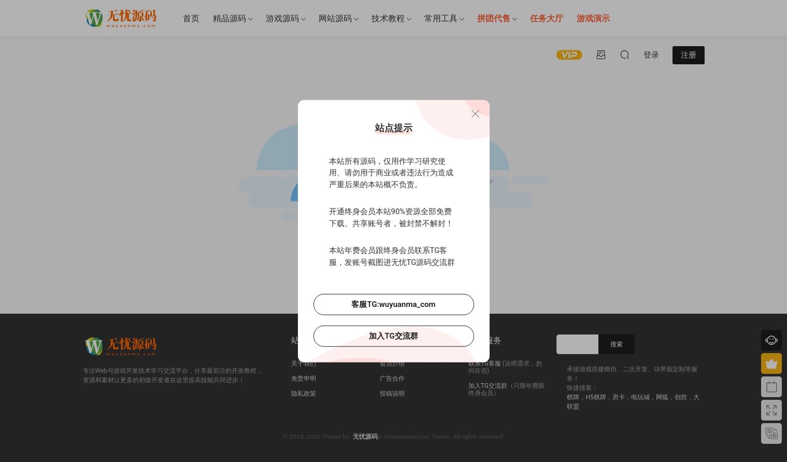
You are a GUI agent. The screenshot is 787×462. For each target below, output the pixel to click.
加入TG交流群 (393, 336)
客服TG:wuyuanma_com (393, 304)
